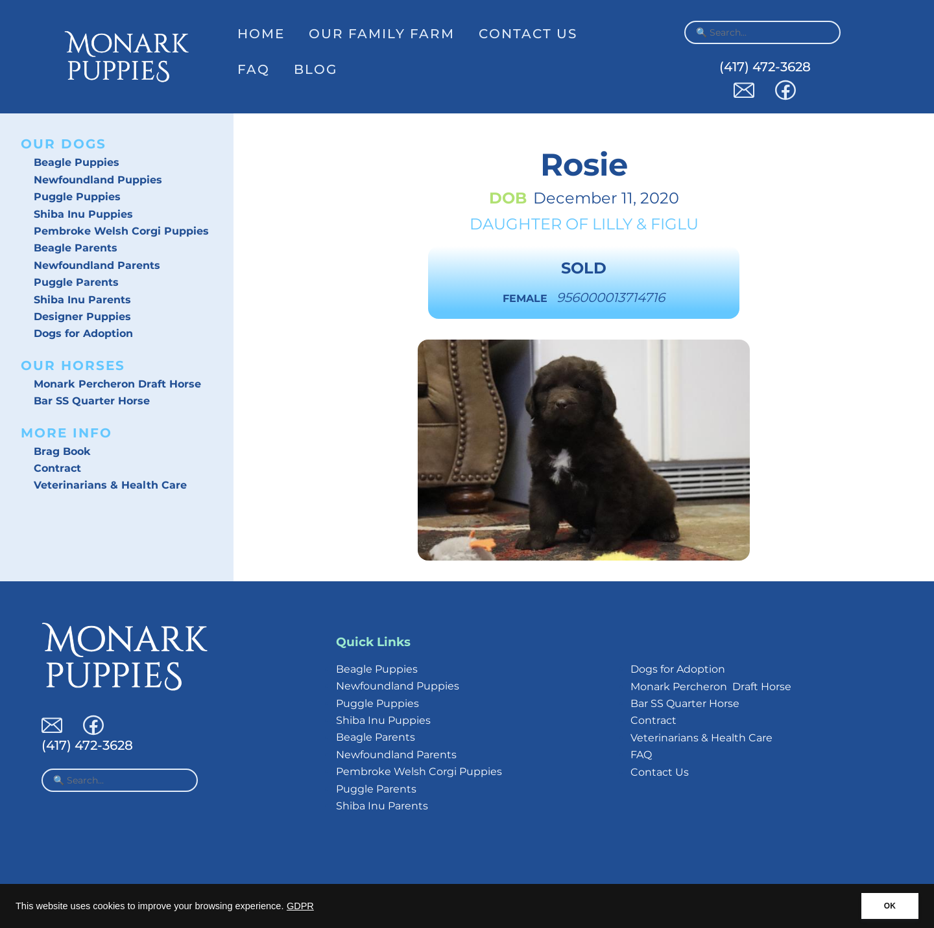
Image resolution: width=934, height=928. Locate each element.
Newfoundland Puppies (98, 180)
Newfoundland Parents (97, 265)
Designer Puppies (82, 316)
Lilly (612, 224)
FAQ (253, 69)
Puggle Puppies (77, 197)
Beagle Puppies (76, 162)
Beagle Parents (75, 248)
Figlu (675, 224)
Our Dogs (63, 144)
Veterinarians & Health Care (110, 485)
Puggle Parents (76, 282)
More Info (66, 433)
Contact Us (528, 33)
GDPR (300, 906)
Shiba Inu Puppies (83, 214)
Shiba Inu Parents (82, 300)
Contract (57, 468)
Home (261, 33)
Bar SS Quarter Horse (92, 401)
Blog (315, 69)
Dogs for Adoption (83, 333)
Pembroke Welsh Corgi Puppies (121, 231)
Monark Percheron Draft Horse (117, 384)
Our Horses (73, 365)
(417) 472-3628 (765, 67)
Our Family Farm (382, 33)
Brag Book (62, 451)
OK (890, 906)
